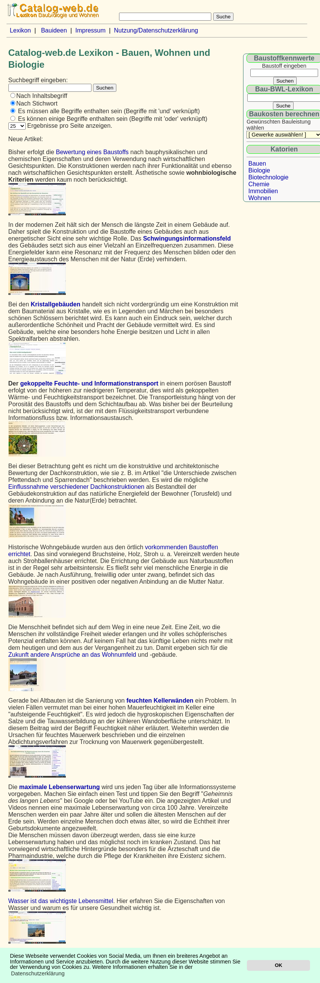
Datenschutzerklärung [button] (38, 973)
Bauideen (54, 30)
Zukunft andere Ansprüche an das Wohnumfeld (72, 654)
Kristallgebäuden (55, 304)
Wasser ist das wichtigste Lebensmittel (60, 901)
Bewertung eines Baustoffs (92, 152)
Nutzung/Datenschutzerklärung (156, 30)
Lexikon (20, 30)
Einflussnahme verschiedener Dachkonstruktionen (76, 486)
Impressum (90, 30)
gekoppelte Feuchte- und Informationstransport (89, 383)
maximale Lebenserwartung (59, 787)
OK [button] (278, 965)
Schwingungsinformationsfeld (187, 238)
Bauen (257, 163)
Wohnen (259, 198)
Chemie (258, 184)
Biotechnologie (268, 177)
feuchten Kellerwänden (159, 700)
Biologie (259, 170)
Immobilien (263, 191)
